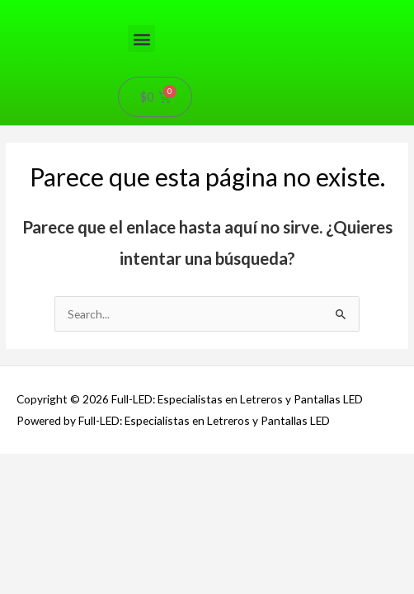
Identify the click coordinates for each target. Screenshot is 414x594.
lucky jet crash (44, 0)
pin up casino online (100, 0)
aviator (71, 0)
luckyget (186, 0)
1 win (191, 0)
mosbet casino (141, 0)
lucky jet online (292, 0)
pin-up (57, 0)
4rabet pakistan (27, 0)
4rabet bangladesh (127, 0)
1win (1, 0)
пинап (306, 0)
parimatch (266, 0)
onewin (261, 0)
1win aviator (244, 0)
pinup (107, 0)
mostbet (5, 0)
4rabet (226, 0)
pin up (76, 0)
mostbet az (301, 0)
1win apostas (204, 0)
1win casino (52, 0)
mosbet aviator (64, 0)
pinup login (211, 0)
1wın (309, 0)
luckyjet (11, 0)
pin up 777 (118, 0)
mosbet (169, 0)
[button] (141, 38)
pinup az (274, 0)
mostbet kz (18, 0)
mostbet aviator (177, 0)
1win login (238, 0)
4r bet (165, 0)
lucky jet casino (253, 0)
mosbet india (149, 0)
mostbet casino (219, 0)
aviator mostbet (83, 0)
